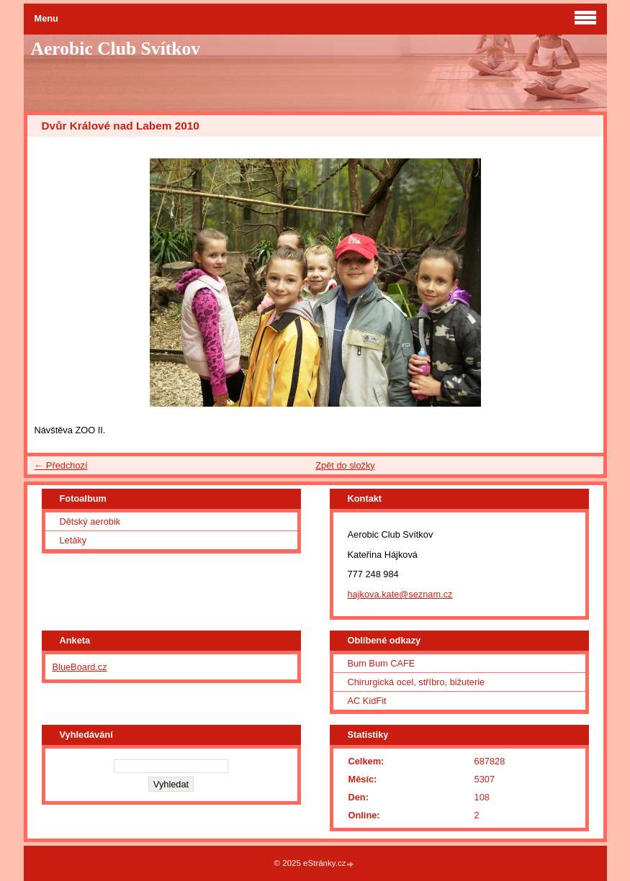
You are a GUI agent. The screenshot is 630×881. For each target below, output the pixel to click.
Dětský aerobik (90, 521)
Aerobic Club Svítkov (116, 48)
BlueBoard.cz (80, 666)
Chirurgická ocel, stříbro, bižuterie (416, 682)
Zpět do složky (345, 465)
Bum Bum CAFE (381, 663)
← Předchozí (61, 465)
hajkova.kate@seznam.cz (400, 594)
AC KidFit (367, 700)
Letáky (73, 540)
